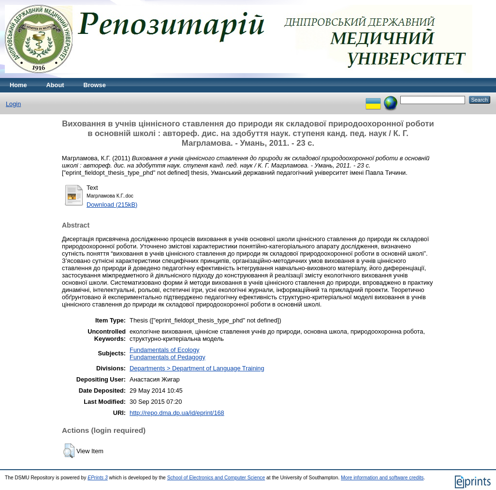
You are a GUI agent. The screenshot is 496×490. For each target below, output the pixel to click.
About (55, 85)
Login (13, 103)
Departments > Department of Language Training (197, 368)
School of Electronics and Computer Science (216, 477)
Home (18, 85)
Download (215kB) (112, 204)
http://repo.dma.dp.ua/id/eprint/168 (177, 412)
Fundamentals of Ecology (164, 349)
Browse (95, 85)
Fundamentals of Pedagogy (167, 357)
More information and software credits (382, 477)
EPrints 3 (98, 477)
